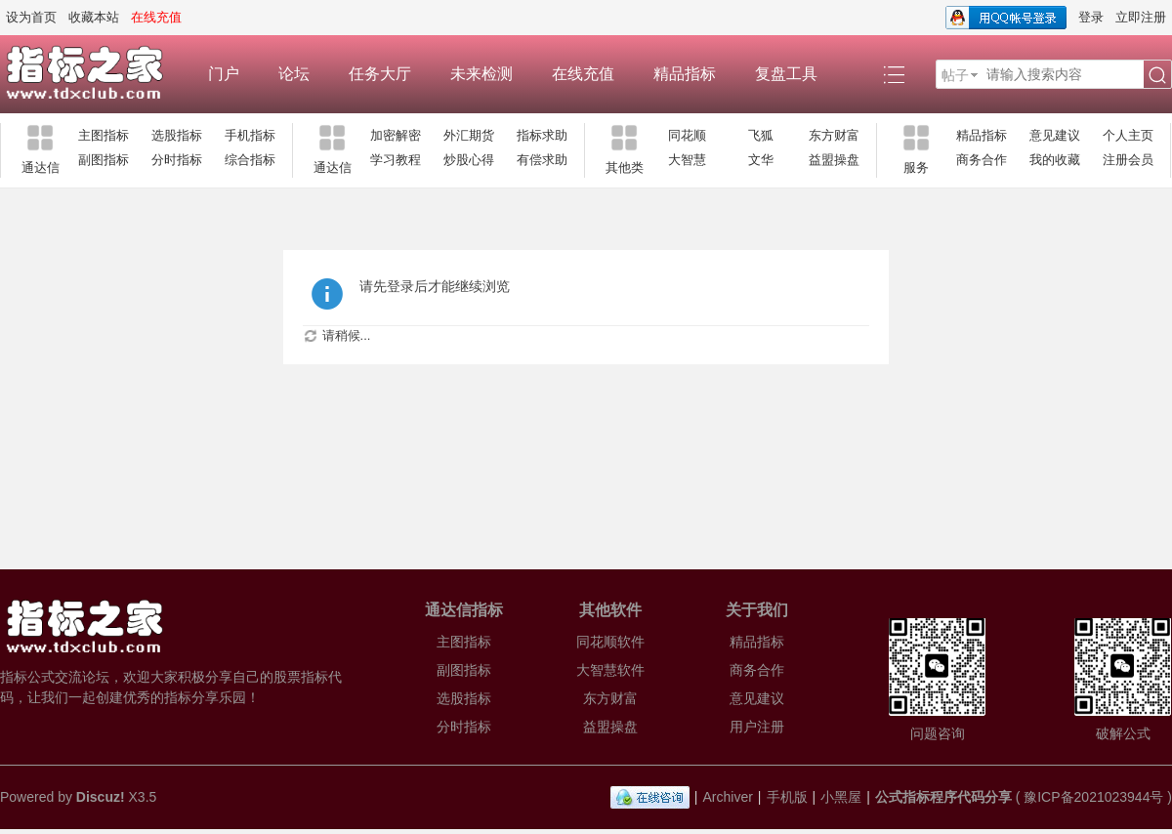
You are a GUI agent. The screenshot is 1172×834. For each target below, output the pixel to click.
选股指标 (176, 135)
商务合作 (981, 159)
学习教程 (395, 159)
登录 (1091, 17)
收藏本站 (93, 17)
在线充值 (583, 73)
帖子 (955, 75)
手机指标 (250, 135)
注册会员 (1128, 159)
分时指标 (176, 159)
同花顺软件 (610, 641)
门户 (223, 73)
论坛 (294, 73)
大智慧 (687, 159)
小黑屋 (840, 797)
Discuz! (100, 797)
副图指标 (103, 159)
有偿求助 (542, 159)
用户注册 (757, 726)
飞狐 (761, 135)
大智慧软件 (610, 670)
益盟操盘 (834, 159)
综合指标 (250, 159)
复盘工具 (786, 73)
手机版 (787, 797)
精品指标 (684, 73)
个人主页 (1128, 135)
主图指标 (103, 135)
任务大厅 (380, 73)
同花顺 (687, 135)
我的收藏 (1054, 159)
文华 (761, 159)
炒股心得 (468, 159)
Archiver (728, 797)
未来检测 (481, 73)
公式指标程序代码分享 (943, 797)
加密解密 (395, 135)
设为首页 (31, 17)
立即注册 (1140, 17)
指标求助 (542, 135)
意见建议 (1054, 135)
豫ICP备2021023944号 (1093, 797)
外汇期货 (468, 135)
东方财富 (834, 135)
